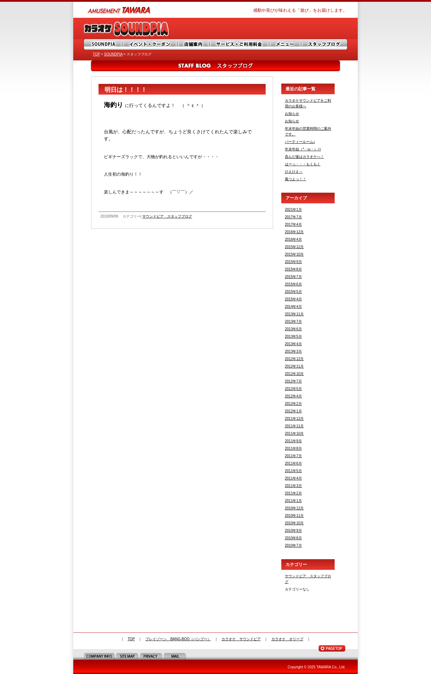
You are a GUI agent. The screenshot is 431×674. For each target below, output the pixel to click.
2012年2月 (293, 404)
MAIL (175, 656)
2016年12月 (294, 232)
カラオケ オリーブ (287, 639)
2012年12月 (294, 359)
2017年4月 (293, 224)
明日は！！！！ (126, 89)
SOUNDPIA (103, 44)
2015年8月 (293, 269)
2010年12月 (294, 508)
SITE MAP (128, 656)
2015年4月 (293, 299)
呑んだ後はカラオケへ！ (304, 157)
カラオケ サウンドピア (241, 639)
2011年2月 (293, 493)
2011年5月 (293, 471)
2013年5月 (293, 336)
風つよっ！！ (295, 179)
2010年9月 (293, 531)
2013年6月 (293, 329)
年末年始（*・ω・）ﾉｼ (303, 149)
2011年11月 (294, 426)
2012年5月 (293, 389)
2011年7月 (293, 456)
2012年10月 (294, 374)
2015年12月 (294, 247)
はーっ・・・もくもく (302, 164)
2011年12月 (294, 419)
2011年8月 (293, 448)
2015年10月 (294, 254)
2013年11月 (294, 314)
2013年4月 (293, 344)
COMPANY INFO (100, 656)
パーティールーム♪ (300, 142)
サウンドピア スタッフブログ (167, 216)
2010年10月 (294, 523)
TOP (96, 54)
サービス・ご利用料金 (240, 44)
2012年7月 (293, 381)
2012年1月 (293, 411)
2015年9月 (293, 262)
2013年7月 (293, 321)
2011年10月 (294, 433)
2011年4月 (293, 478)
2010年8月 (293, 538)
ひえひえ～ (294, 171)
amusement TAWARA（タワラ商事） (119, 9)
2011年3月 (293, 486)
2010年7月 (293, 545)
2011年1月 (293, 501)
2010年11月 (294, 516)
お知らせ (292, 114)
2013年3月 (293, 351)
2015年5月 (293, 292)
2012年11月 (294, 366)
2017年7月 (293, 217)
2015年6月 (293, 284)
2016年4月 (293, 239)
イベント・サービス (150, 44)
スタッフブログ (325, 44)
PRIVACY (152, 656)
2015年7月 (293, 277)
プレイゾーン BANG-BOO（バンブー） (178, 639)
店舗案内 (194, 44)
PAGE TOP (332, 648)
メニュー (287, 44)
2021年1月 (293, 210)
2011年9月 (293, 441)
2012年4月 (293, 396)
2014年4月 (293, 307)
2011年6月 (293, 463)
